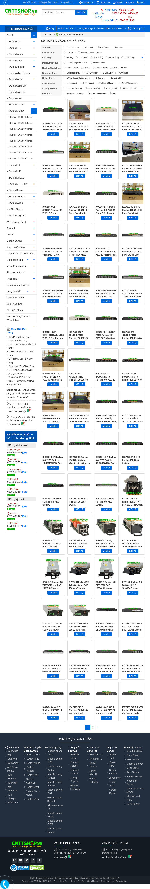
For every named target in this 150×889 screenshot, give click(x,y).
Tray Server (133, 772)
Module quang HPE (55, 761)
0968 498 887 (133, 15)
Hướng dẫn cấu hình (95, 28)
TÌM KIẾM (81, 12)
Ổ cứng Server (134, 751)
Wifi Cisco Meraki (12, 769)
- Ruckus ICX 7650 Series (20, 147)
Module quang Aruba (54, 768)
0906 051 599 (127, 20)
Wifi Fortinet (12, 777)
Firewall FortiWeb (75, 787)
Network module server (134, 790)
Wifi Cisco (13, 751)
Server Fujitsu (112, 792)
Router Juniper (93, 765)
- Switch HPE (14, 48)
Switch (10, 35)
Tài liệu (121, 28)
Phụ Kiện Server (133, 747)
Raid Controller (135, 776)
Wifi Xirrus (13, 802)
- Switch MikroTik (16, 92)
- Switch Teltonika (16, 196)
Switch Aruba (33, 763)
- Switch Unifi (14, 171)
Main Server (133, 759)
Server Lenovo (113, 772)
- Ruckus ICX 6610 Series (20, 117)
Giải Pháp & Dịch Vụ (74, 28)
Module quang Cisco (55, 753)
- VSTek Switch (15, 209)
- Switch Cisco (14, 41)
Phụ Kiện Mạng (15, 310)
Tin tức (60, 28)
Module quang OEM (55, 823)
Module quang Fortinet (54, 784)
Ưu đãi (141, 2)
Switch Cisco (33, 754)
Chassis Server (135, 763)
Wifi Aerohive (12, 789)
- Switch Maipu (15, 54)
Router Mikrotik (93, 773)
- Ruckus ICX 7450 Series (20, 135)
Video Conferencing (17, 266)
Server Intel (113, 784)
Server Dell (113, 756)
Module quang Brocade (54, 799)
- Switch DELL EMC (17, 184)
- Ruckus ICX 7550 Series (20, 141)
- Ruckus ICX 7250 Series (20, 129)
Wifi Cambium (12, 757)
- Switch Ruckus (15, 111)
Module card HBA (133, 798)
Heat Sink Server (132, 782)
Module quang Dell (55, 792)
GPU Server (133, 804)
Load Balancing (15, 260)
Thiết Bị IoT (13, 278)
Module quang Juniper (54, 776)
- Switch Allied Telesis (18, 73)
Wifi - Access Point (16, 222)
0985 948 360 (126, 10)
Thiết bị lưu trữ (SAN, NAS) (21, 253)
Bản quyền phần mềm (18, 285)
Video (129, 2)
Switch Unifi (32, 787)
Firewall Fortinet (74, 764)
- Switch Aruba (14, 60)
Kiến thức (110, 28)
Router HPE (96, 759)
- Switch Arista (14, 98)
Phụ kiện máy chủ (16, 272)
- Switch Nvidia (15, 203)
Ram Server (133, 755)
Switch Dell (32, 775)
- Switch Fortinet (15, 104)
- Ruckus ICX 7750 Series (20, 153)
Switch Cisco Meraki (32, 793)
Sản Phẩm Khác (15, 304)
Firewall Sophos (74, 780)
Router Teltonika (93, 780)
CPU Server (133, 768)
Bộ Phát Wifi (12, 747)
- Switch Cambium (16, 85)
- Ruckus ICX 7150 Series (20, 123)
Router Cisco (96, 754)
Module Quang (14, 241)
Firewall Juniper (74, 772)
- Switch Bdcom (15, 190)
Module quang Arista (55, 815)
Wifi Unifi (12, 783)
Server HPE (112, 764)
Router (10, 234)
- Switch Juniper (15, 67)
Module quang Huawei (54, 830)
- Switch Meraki (15, 79)
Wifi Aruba (13, 763)
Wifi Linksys (12, 797)
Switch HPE (32, 759)
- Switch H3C (14, 165)
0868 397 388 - (119, 15)
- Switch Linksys (15, 177)
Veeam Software (15, 297)
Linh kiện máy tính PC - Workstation (19, 318)
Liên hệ (117, 2)
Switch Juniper (30, 769)
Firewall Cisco (75, 756)
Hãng (50, 28)
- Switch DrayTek (16, 215)
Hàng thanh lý (14, 291)
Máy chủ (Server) (16, 247)
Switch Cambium (31, 781)
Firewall (11, 228)
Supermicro (115, 778)
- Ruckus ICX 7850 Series (20, 158)
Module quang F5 (55, 807)
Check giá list (136, 28)
